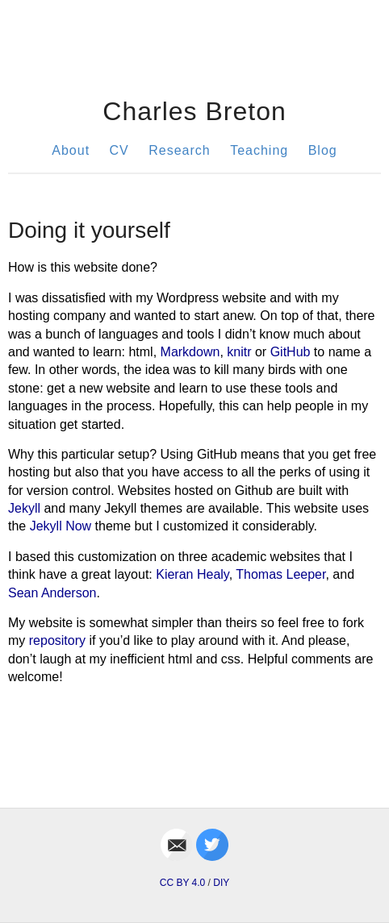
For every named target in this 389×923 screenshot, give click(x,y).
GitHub (290, 352)
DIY (221, 882)
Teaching (259, 150)
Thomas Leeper (280, 574)
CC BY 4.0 (182, 882)
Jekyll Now (60, 526)
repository (57, 640)
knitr (239, 352)
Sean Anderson (52, 593)
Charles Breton (194, 111)
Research (179, 150)
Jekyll (24, 508)
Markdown (190, 352)
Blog (322, 150)
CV (119, 150)
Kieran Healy (192, 574)
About (71, 150)
